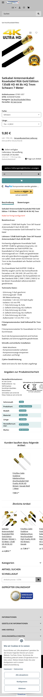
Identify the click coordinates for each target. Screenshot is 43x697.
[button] (20, 7)
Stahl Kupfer (23, 415)
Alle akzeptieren (22, 675)
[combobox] (21, 114)
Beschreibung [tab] (8, 202)
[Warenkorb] (28, 7)
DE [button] (13, 7)
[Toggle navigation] (3, 1)
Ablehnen (22, 688)
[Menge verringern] (4, 174)
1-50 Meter (23, 419)
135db (21, 402)
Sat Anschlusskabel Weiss (21, 99)
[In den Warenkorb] (21, 180)
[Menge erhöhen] (38, 174)
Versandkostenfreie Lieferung (25, 138)
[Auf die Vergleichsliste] (30, 32)
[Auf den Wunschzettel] (36, 32)
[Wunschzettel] (24, 7)
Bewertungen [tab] (23, 202)
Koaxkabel (23, 410)
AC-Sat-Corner (24, 424)
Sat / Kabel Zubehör (25, 406)
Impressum (8, 669)
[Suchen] (19, 13)
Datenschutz (18, 669)
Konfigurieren (22, 682)
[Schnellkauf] (19, 579)
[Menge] (21, 174)
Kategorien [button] (8, 563)
